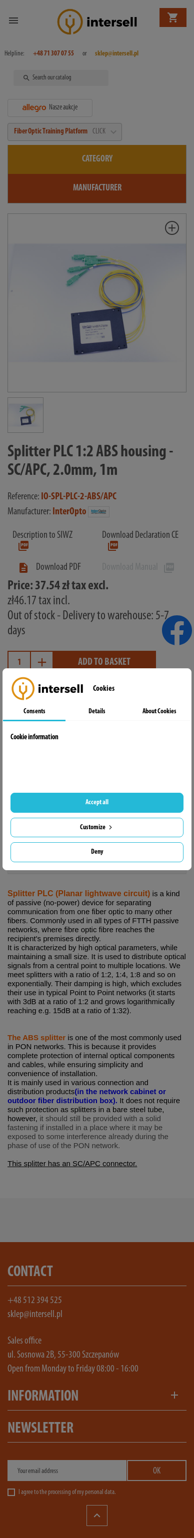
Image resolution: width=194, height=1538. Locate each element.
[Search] (62, 77)
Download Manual (138, 567)
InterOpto (69, 512)
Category (97, 159)
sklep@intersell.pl (35, 1315)
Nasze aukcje (50, 108)
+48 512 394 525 (35, 1301)
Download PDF (49, 567)
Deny (97, 852)
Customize (97, 827)
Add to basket (104, 662)
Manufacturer (97, 188)
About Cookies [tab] (159, 711)
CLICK (104, 132)
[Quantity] (19, 662)
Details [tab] (97, 711)
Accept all (97, 802)
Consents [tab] (35, 711)
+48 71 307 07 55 (53, 53)
